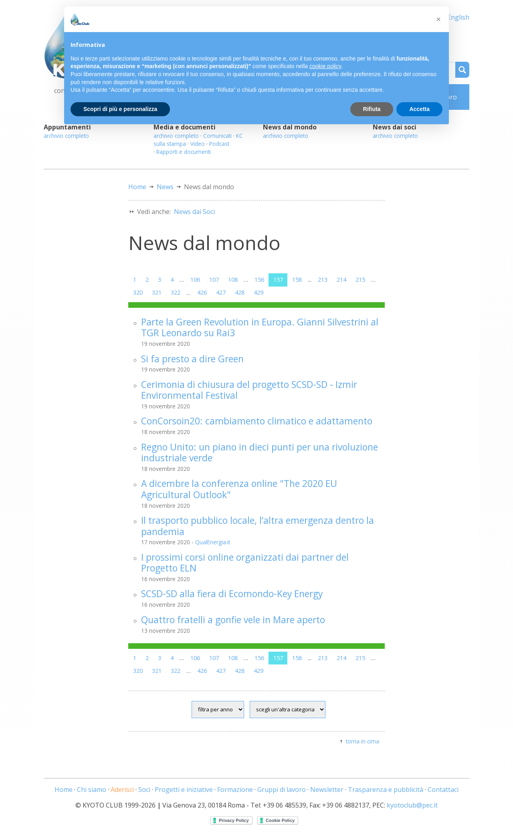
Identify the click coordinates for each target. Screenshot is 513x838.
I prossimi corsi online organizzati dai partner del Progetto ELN (245, 562)
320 (138, 292)
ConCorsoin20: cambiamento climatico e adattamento (256, 421)
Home (137, 186)
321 (157, 292)
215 (360, 279)
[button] (438, 19)
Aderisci (122, 789)
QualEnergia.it (212, 542)
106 (195, 279)
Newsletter (326, 789)
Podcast (219, 143)
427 (221, 292)
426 (202, 292)
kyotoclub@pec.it (412, 805)
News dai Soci (194, 211)
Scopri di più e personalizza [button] (120, 109)
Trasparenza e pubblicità (385, 789)
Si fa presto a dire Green (192, 359)
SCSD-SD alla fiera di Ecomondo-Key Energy (232, 594)
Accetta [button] (419, 109)
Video (197, 143)
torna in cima (362, 741)
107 (214, 279)
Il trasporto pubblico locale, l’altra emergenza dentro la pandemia (257, 525)
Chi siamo (91, 789)
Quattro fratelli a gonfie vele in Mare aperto (233, 620)
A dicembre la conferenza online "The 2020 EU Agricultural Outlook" (239, 489)
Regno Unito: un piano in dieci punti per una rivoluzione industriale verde (259, 452)
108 (233, 279)
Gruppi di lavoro (281, 789)
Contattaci (443, 789)
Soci (144, 789)
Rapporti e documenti (183, 151)
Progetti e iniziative (184, 789)
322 (175, 292)
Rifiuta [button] (372, 109)
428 (239, 292)
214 (341, 279)
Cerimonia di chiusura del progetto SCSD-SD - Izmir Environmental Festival (249, 390)
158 (297, 279)
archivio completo (66, 135)
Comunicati (217, 135)
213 (322, 279)
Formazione (235, 789)
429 (258, 292)
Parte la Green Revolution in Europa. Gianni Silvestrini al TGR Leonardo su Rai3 (259, 327)
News (165, 186)
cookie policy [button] (325, 66)
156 (259, 279)
